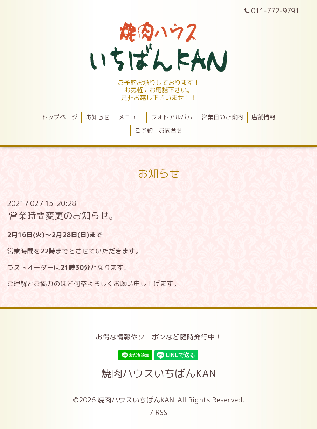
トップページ (59, 117)
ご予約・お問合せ (158, 130)
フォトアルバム (172, 117)
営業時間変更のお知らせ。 (63, 215)
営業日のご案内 (222, 117)
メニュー (130, 117)
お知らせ (98, 117)
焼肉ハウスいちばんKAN (158, 373)
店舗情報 (263, 117)
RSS (161, 412)
